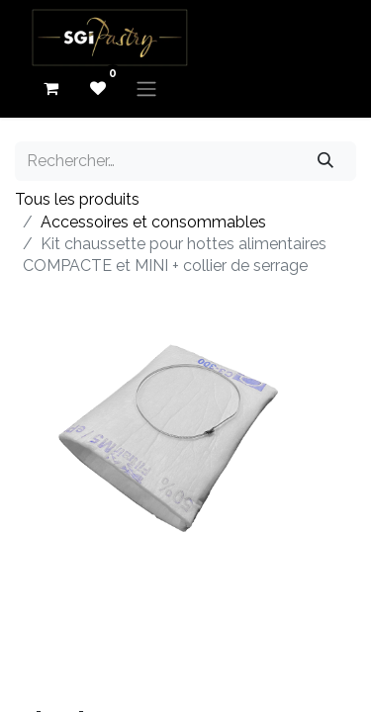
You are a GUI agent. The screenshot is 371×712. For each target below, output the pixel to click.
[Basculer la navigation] (146, 88)
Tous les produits (77, 199)
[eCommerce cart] (50, 88)
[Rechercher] (326, 161)
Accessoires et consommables (153, 222)
